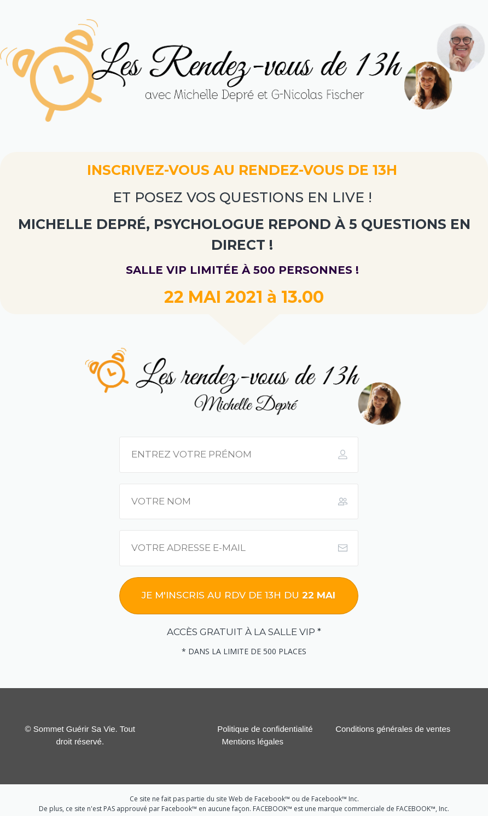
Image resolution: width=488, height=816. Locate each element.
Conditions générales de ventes (392, 728)
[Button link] (238, 595)
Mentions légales (253, 741)
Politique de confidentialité (264, 728)
